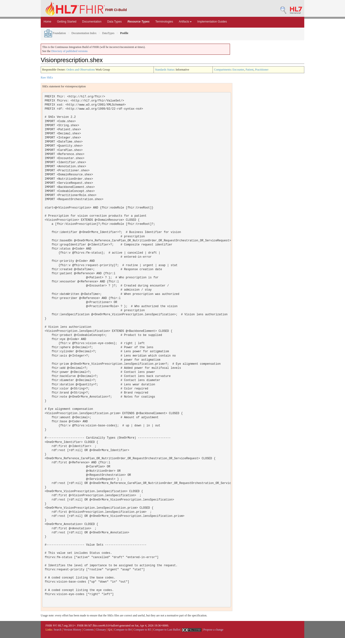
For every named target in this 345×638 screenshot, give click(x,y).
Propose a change (213, 629)
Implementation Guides (212, 21)
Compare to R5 (142, 629)
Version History (72, 629)
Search (58, 629)
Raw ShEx (47, 77)
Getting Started (66, 21)
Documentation (92, 21)
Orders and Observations (80, 69)
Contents (89, 629)
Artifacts (185, 21)
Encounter (238, 69)
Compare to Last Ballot (166, 629)
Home (47, 21)
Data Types (114, 21)
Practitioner (261, 69)
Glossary (101, 629)
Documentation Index (83, 33)
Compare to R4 (123, 629)
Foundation (55, 33)
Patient (249, 69)
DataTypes (108, 33)
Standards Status (164, 69)
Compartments (222, 69)
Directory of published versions (69, 51)
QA (110, 629)
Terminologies (164, 21)
